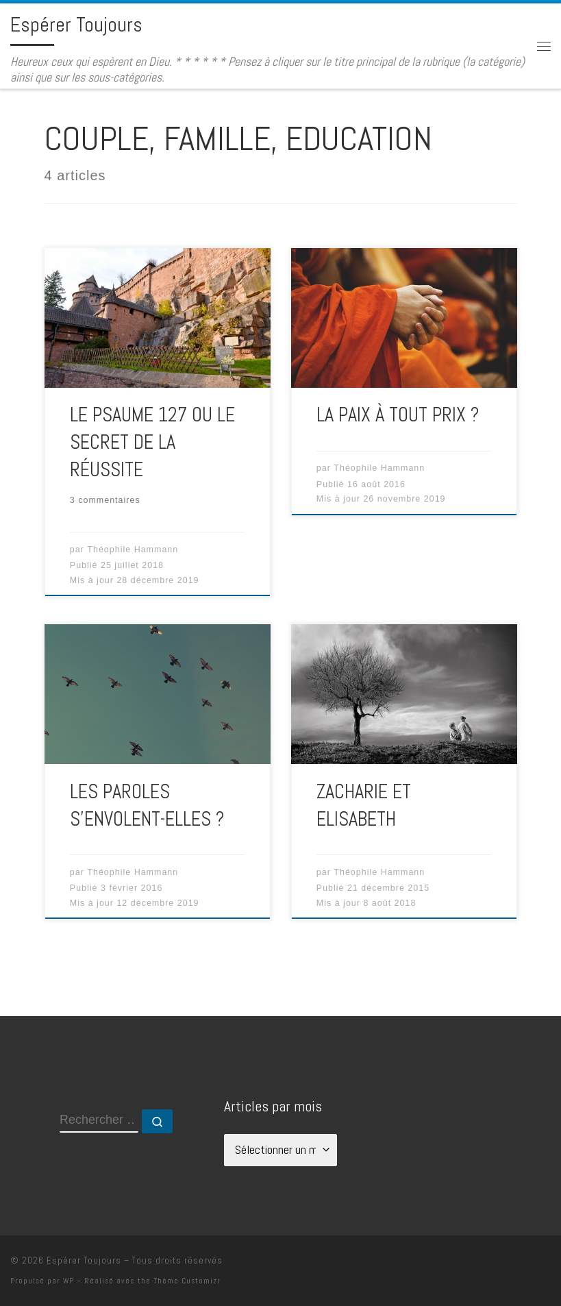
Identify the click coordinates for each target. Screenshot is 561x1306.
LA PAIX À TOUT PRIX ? (397, 414)
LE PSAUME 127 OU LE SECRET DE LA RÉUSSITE (152, 442)
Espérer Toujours (84, 1260)
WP (68, 1280)
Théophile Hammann (132, 549)
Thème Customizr (187, 1280)
